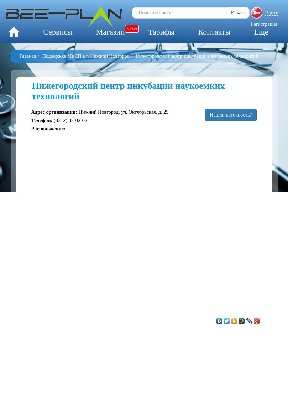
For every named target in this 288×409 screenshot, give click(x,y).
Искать (238, 12)
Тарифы (161, 31)
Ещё (261, 31)
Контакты (214, 31)
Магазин (110, 31)
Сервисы (57, 31)
